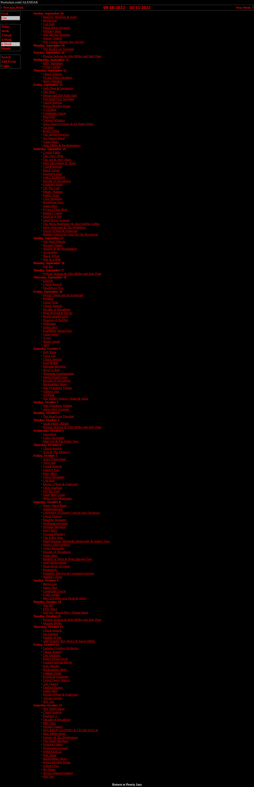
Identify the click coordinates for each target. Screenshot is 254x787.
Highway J (50, 716)
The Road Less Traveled (58, 49)
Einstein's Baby (53, 184)
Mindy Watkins (53, 191)
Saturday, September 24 (49, 149)
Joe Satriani (50, 634)
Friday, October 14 (46, 644)
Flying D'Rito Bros (55, 209)
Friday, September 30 (48, 291)
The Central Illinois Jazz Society (64, 42)
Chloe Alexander (53, 437)
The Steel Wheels (54, 241)
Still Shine (49, 352)
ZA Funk (48, 395)
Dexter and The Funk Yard (60, 95)
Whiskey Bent (52, 31)
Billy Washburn (53, 63)
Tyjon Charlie (52, 67)
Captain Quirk (52, 673)
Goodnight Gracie (54, 113)
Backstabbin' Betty (55, 384)
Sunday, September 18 (48, 13)
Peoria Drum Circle (55, 316)
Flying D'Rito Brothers (57, 77)
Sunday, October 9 (45, 580)
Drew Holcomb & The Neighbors (64, 227)
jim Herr (48, 127)
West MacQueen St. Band (59, 163)
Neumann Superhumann (58, 373)
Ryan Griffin (51, 131)
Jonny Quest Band (54, 505)
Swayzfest (49, 434)
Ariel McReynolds (54, 562)
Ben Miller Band (53, 709)
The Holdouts (52, 655)
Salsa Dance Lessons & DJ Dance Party (68, 124)
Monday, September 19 (48, 45)
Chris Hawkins (52, 199)
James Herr (50, 206)
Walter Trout (51, 195)
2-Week (6, 35)
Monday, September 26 (48, 263)
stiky (46, 345)
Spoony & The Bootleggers (60, 737)
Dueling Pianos (53, 687)
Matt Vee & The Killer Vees (60, 441)
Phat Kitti (49, 116)
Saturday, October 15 (47, 705)
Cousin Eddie (51, 152)
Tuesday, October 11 (47, 616)
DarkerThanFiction (55, 377)
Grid (4, 13)
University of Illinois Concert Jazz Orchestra (71, 512)
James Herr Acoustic (56, 409)
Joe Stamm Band (53, 138)
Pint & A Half (52, 259)
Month (6, 48)
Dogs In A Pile (52, 216)
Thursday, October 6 (47, 445)
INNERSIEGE (52, 751)
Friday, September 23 (48, 84)
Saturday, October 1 (47, 348)
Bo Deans (49, 769)
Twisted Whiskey (54, 120)
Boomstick (50, 569)
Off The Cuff (51, 188)
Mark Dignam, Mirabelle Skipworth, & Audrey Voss (76, 541)
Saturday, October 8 (47, 502)
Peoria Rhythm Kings (57, 106)
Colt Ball (49, 24)
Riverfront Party (53, 202)
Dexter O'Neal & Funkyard (60, 231)
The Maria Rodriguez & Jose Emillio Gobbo (71, 223)
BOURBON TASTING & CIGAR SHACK (70, 730)
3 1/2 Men (49, 109)
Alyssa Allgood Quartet (58, 773)
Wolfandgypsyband (55, 523)
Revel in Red (51, 370)
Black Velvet (51, 170)
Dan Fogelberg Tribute (57, 388)
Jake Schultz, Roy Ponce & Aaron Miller (69, 641)
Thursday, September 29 (49, 277)
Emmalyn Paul (52, 174)
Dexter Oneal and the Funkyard (63, 295)
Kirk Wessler (51, 666)
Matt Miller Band (54, 733)
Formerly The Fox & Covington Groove (68, 573)
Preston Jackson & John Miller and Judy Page (72, 56)
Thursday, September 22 (49, 70)
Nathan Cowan (52, 577)
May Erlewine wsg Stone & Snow (64, 598)
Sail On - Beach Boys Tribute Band (65, 612)
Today (5, 26)
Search (6, 57)
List (4, 18)
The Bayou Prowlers (56, 134)
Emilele (48, 281)
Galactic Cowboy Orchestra (60, 648)
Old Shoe (49, 92)
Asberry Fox (51, 391)
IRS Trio (48, 701)
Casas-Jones (51, 141)
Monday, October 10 (47, 602)
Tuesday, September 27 (48, 270)
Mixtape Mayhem (54, 366)
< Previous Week (12, 7)
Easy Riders (50, 363)
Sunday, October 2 (45, 402)
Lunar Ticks (50, 302)
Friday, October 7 (45, 455)
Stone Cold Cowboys (56, 544)
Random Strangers (55, 519)
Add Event (8, 61)
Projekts (48, 298)
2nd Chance (50, 684)
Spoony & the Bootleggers (60, 248)
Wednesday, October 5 (48, 430)
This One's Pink (53, 156)
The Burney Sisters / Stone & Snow (65, 398)
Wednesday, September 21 (51, 59)
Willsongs (49, 323)
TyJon (47, 338)
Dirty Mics (50, 473)
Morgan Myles (52, 623)
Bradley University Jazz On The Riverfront (70, 234)
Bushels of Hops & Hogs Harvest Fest (67, 559)
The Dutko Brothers (55, 741)
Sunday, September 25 (48, 238)
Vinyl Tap (49, 355)
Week (5, 31)
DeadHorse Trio (53, 288)
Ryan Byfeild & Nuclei (57, 313)
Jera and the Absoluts (56, 34)
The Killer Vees (53, 537)
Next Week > (244, 7)
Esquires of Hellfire (55, 320)
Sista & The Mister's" (56, 452)
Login (5, 66)
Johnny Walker (52, 38)
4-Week (6, 44)
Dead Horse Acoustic (56, 27)
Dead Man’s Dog (54, 495)
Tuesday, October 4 (46, 420)
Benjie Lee (50, 20)
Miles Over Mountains (57, 498)
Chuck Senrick (52, 74)
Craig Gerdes (51, 594)
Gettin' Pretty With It (56, 680)
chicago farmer (52, 698)
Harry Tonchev (52, 81)
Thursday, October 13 (48, 626)
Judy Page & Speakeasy (58, 88)
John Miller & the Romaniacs (62, 145)
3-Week (6, 39)
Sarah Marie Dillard (55, 423)
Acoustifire (50, 252)
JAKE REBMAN (54, 177)
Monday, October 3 (46, 413)
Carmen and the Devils (57, 662)
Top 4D (48, 266)
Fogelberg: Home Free (57, 330)
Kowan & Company (56, 676)
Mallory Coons (52, 213)
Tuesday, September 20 (48, 52)
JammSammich (53, 509)
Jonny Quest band (54, 459)
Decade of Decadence (57, 181)
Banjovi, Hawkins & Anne (60, 17)
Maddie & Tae (52, 637)
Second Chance (53, 245)
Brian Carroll (51, 341)
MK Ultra (49, 723)
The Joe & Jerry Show (57, 159)
